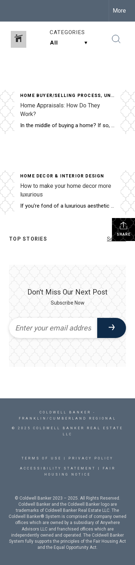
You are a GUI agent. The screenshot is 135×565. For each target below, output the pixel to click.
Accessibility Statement (58, 468)
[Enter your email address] (53, 328)
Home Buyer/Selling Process (60, 95)
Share (124, 228)
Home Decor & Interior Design (62, 176)
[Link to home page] (11, 11)
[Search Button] (116, 39)
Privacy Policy (90, 458)
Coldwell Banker (65, 412)
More (119, 10)
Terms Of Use (42, 458)
